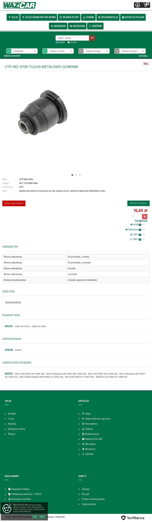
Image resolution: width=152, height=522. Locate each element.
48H (137, 239)
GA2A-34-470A (22, 326)
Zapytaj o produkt (138, 203)
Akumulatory (69, 17)
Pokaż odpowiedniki (13, 203)
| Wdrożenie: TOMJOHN (53, 517)
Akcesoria (77, 26)
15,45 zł (140, 210)
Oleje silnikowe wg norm (39, 17)
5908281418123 (13, 302)
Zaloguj (85, 489)
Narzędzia (58, 26)
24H (137, 234)
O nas (11, 418)
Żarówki (95, 26)
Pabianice (135, 229)
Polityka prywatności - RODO (24, 494)
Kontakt (12, 413)
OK (92, 38)
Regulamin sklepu (18, 489)
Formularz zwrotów (19, 499)
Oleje (13, 17)
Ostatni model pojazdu (93, 499)
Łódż (137, 224)
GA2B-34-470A (38, 326)
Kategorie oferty (16, 429)
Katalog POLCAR (133, 17)
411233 (18, 350)
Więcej (11, 434)
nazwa (73, 42)
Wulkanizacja (108, 17)
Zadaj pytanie (89, 504)
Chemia (88, 17)
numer (61, 42)
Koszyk (85, 494)
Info (42, 517)
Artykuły (12, 423)
